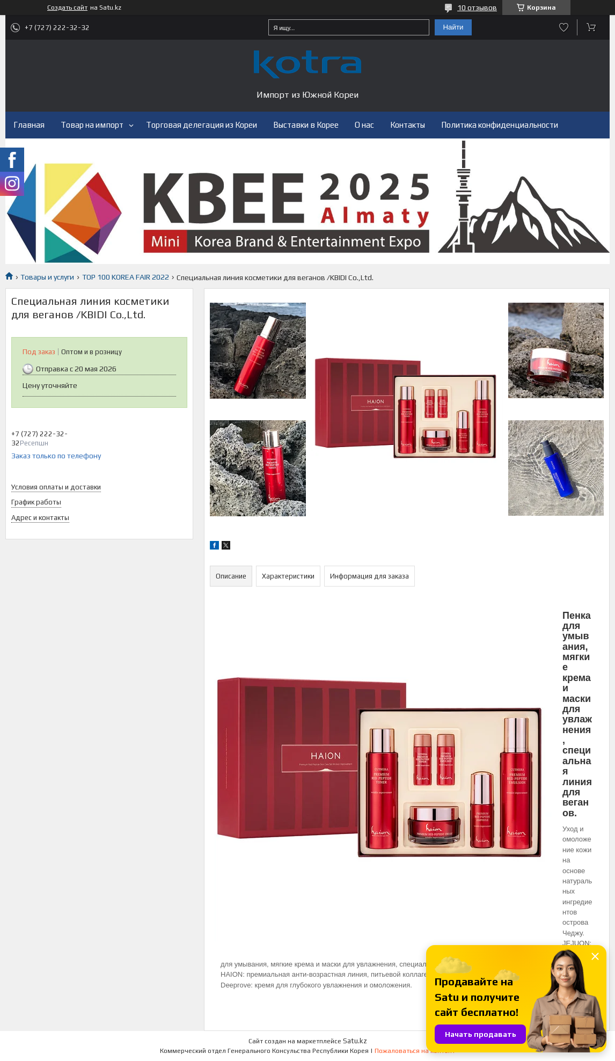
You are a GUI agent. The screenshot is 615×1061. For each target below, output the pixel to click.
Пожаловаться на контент (415, 1051)
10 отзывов (477, 7)
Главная (29, 124)
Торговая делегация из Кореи (201, 124)
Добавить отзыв (563, 27)
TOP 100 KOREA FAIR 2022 (125, 277)
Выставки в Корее (306, 124)
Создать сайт (67, 7)
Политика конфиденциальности (499, 124)
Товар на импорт (92, 124)
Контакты (407, 124)
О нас (364, 124)
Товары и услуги (47, 277)
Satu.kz (355, 1041)
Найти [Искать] (453, 27)
